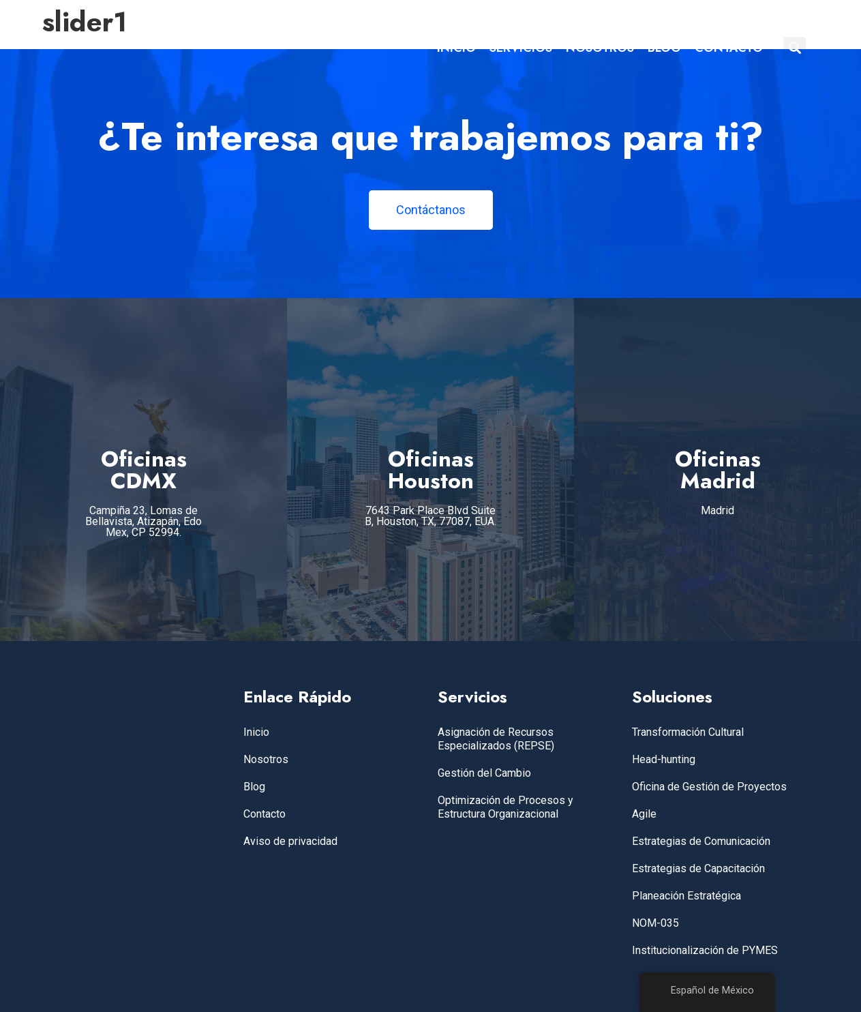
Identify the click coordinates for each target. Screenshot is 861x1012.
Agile (644, 813)
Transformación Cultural (688, 732)
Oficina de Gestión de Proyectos (709, 786)
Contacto (264, 813)
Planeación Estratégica (686, 895)
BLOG (664, 48)
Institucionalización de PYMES (705, 950)
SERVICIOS (520, 48)
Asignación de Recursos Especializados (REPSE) (496, 739)
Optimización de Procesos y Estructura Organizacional (505, 807)
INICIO (456, 48)
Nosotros (265, 759)
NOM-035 (655, 923)
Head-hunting (663, 759)
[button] (794, 48)
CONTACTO (729, 48)
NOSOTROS (600, 48)
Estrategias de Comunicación (701, 841)
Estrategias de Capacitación (698, 868)
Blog (254, 786)
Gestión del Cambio (484, 773)
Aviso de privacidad (290, 841)
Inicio (256, 732)
